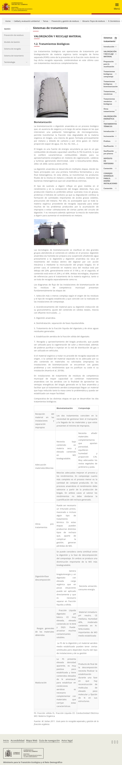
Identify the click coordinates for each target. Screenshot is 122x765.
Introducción (109, 46)
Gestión (7, 29)
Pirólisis (107, 141)
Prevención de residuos (14, 35)
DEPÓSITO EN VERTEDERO (109, 161)
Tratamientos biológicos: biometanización (111, 84)
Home (8, 21)
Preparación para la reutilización (109, 64)
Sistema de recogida (12, 48)
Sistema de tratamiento (14, 55)
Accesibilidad (17, 740)
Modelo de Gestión (12, 42)
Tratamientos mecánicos (109, 92)
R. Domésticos (114, 21)
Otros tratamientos (109, 110)
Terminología (9, 62)
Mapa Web (31, 740)
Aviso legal (67, 740)
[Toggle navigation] (116, 6)
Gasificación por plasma (109, 152)
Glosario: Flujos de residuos (93, 21)
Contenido (108, 168)
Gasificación (109, 146)
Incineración (109, 136)
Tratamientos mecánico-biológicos (109, 101)
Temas (45, 21)
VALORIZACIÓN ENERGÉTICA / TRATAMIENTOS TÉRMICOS (110, 121)
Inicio (6, 740)
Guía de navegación (49, 740)
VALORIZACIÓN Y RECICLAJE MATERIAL (110, 54)
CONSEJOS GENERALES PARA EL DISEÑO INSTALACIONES (110, 178)
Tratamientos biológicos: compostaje (109, 74)
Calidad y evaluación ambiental (27, 21)
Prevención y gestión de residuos (65, 21)
